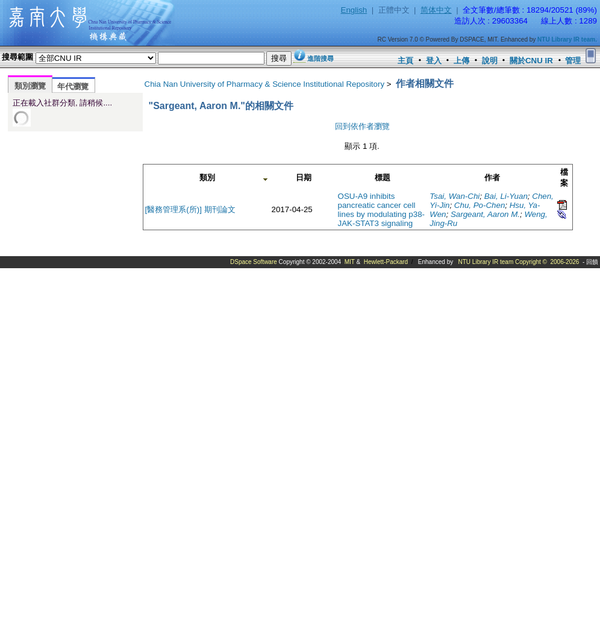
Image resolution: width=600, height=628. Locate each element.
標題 (382, 177)
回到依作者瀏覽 (362, 126)
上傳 (461, 60)
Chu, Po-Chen (479, 205)
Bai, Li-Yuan (506, 196)
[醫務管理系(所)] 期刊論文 (190, 209)
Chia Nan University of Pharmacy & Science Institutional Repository (265, 84)
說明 (490, 60)
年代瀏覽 (73, 86)
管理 (573, 60)
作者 (492, 177)
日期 (303, 177)
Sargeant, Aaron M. (485, 214)
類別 (207, 177)
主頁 (405, 60)
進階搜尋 (320, 58)
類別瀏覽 (30, 85)
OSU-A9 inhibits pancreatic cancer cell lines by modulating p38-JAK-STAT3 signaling (381, 210)
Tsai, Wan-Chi (455, 196)
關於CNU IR (531, 60)
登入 (434, 60)
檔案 (564, 177)
